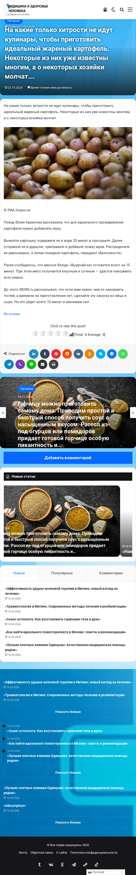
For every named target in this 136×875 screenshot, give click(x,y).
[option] (68, 412)
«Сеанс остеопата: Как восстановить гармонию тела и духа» (53, 619)
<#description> (15, 806)
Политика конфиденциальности (93, 852)
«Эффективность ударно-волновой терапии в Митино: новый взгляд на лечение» (68, 682)
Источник (12, 314)
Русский (96, 872)
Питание (13, 21)
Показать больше (68, 711)
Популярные (62, 573)
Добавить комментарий (68, 457)
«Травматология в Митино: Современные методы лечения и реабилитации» (66, 606)
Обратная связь (41, 852)
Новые (19, 573)
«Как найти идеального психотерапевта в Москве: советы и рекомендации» (65, 632)
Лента (23, 852)
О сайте (61, 852)
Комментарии (111, 573)
